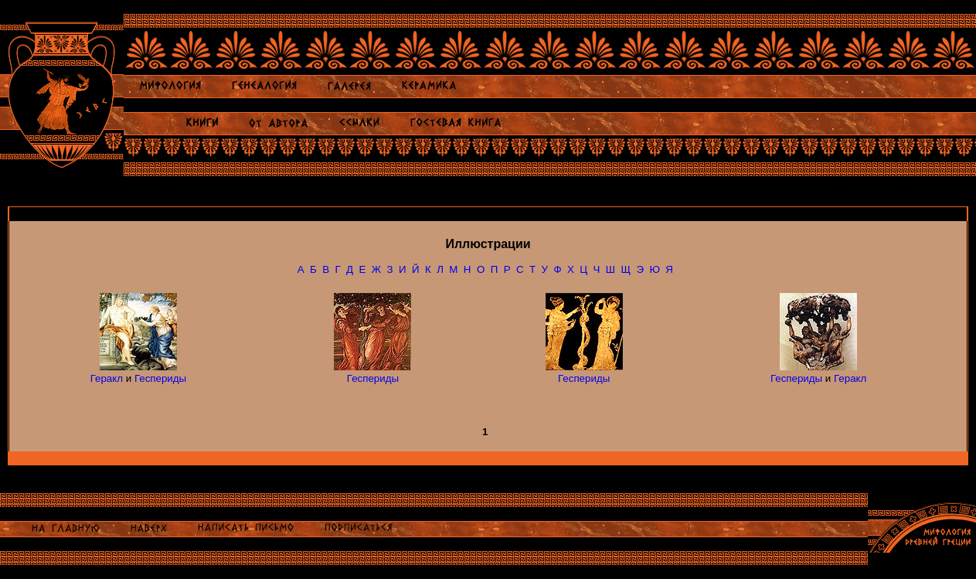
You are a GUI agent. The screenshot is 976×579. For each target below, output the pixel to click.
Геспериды (160, 378)
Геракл (106, 378)
